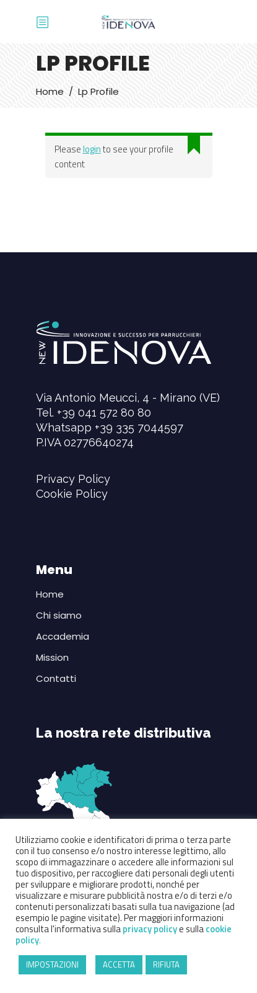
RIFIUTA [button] (166, 964)
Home (50, 91)
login (92, 149)
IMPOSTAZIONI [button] (52, 964)
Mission (52, 657)
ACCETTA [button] (119, 964)
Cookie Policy (72, 493)
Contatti (56, 678)
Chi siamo (59, 615)
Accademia (62, 636)
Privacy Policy (73, 478)
